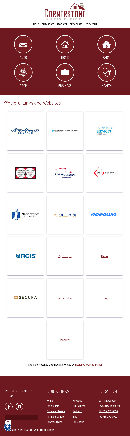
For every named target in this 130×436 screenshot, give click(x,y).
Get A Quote (53, 401)
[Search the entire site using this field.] (21, 413)
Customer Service (56, 407)
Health (107, 75)
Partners (77, 407)
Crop (23, 75)
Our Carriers (79, 401)
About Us (77, 396)
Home (65, 47)
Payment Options (55, 412)
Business (65, 75)
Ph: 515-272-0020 (108, 407)
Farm (107, 47)
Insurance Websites (38, 364)
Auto (23, 47)
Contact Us (78, 417)
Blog (75, 412)
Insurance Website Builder (88, 364)
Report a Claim (54, 417)
